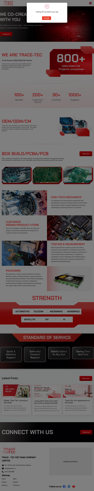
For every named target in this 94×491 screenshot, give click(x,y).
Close (46, 18)
